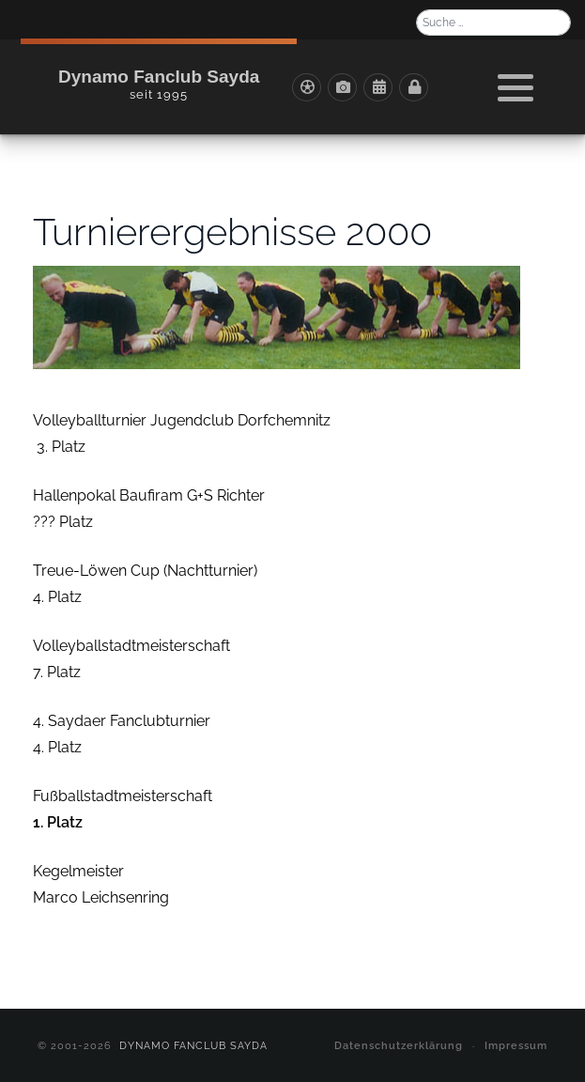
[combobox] (493, 22)
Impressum (516, 1045)
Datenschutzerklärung (398, 1045)
